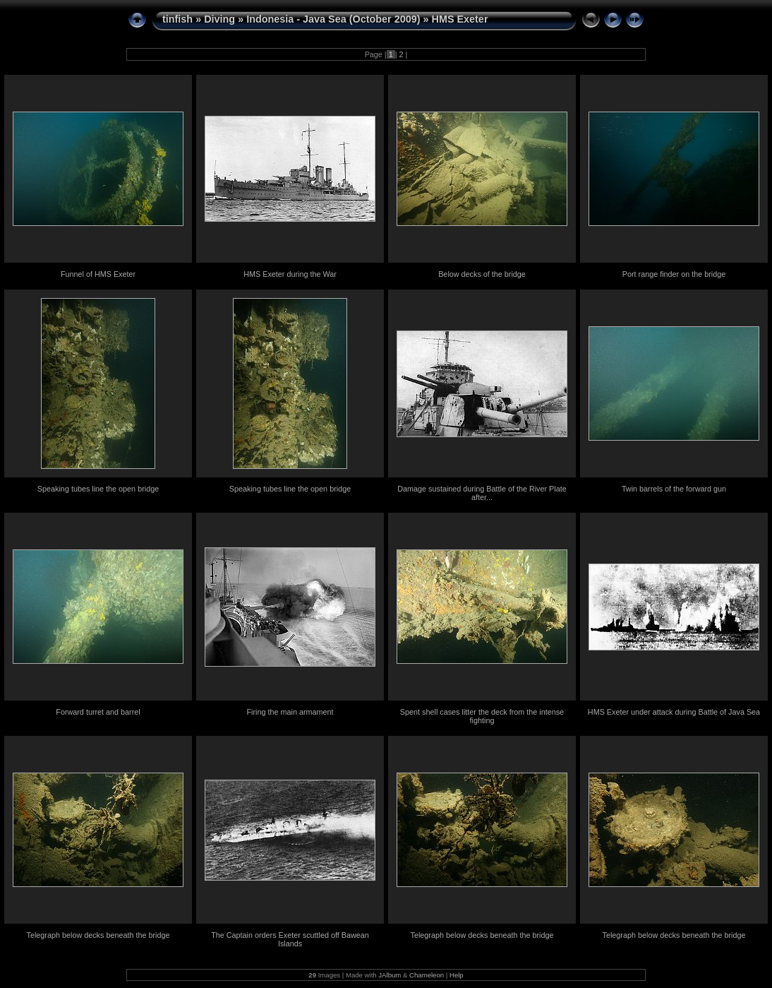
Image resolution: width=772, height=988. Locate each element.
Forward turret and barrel (98, 712)
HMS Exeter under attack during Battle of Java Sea (674, 712)
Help (457, 975)
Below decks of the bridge (482, 274)
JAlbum (389, 975)
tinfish (177, 19)
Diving (219, 19)
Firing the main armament (289, 712)
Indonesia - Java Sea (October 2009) (333, 19)
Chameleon (426, 975)
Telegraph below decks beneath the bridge (98, 935)
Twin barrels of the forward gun (674, 488)
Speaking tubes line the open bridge (98, 488)
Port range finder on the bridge (673, 274)
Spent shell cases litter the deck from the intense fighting (482, 716)
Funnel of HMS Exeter (98, 274)
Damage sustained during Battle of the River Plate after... (481, 492)
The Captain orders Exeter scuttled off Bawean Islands (290, 939)
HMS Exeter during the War (290, 274)
